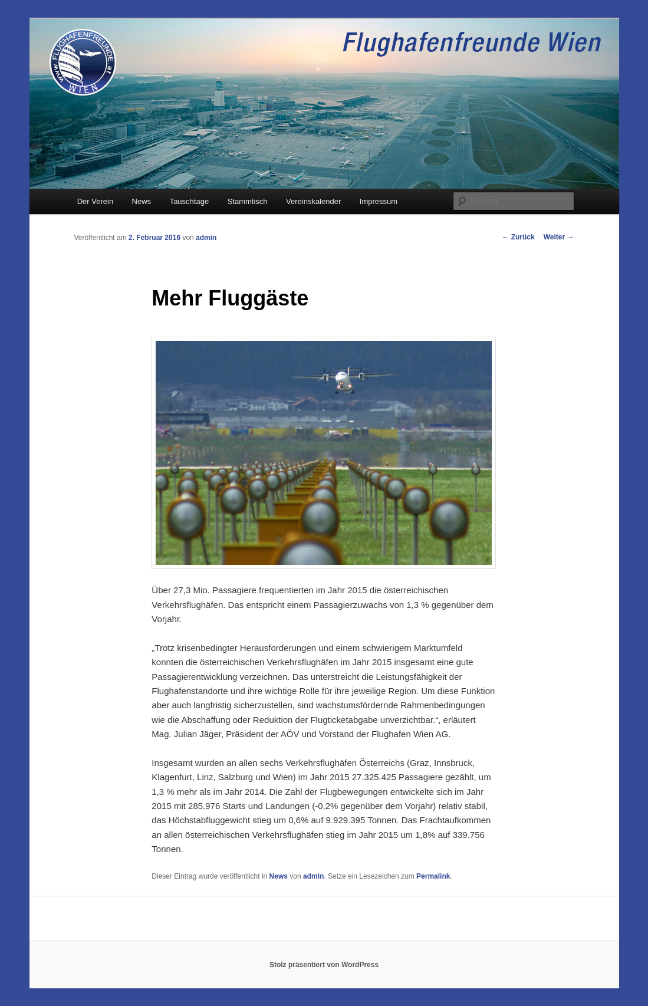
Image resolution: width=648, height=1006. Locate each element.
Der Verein (95, 201)
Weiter (559, 237)
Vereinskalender (313, 201)
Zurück (518, 237)
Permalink (433, 876)
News (142, 201)
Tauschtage (189, 201)
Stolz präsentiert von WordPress (324, 965)
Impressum (378, 201)
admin (206, 238)
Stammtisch (248, 201)
